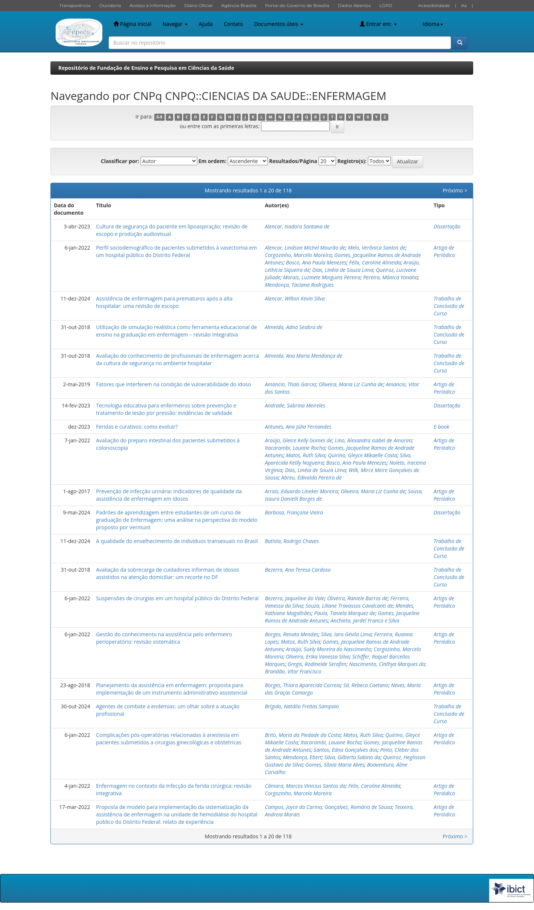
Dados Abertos (354, 5)
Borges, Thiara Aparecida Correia (302, 685)
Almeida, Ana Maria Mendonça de (303, 355)
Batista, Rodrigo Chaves (292, 541)
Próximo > (455, 190)
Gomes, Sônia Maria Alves (335, 764)
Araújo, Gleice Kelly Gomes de (298, 440)
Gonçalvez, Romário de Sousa (358, 806)
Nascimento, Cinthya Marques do (387, 663)
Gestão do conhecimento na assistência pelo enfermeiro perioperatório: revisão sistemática (164, 638)
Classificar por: (120, 161)
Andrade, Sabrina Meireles (295, 405)
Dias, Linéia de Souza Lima (342, 269)
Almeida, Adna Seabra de (293, 327)
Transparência (74, 5)
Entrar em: (378, 23)
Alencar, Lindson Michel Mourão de (305, 247)
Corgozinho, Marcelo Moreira (298, 255)
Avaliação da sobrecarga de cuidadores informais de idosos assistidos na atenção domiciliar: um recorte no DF (167, 573)
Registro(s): (351, 161)
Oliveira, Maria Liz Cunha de (351, 384)
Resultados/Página (293, 161)
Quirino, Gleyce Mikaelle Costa (362, 455)
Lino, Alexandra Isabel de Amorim (373, 440)
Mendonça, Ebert (302, 757)
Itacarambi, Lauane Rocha (295, 447)
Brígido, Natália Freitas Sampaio (302, 706)
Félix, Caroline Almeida (375, 262)
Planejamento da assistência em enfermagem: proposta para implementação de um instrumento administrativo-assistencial (171, 689)
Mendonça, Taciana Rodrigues (299, 284)
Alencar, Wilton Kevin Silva (295, 298)
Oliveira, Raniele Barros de (357, 598)
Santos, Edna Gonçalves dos (346, 749)
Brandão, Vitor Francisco (293, 671)
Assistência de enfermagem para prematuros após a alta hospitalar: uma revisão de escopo (164, 302)
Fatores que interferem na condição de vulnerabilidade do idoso (173, 384)
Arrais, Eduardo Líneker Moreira (301, 491)
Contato (233, 23)
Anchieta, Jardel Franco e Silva (365, 620)
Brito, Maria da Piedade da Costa (302, 734)
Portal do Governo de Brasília (297, 5)
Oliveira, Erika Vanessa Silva (317, 656)
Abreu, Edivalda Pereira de (311, 477)
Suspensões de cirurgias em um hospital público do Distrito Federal (177, 598)
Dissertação (447, 226)
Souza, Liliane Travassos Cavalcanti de (349, 605)
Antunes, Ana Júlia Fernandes (298, 426)
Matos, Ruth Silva (305, 455)
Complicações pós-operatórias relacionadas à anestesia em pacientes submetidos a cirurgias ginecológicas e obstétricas (168, 738)
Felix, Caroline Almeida (374, 785)
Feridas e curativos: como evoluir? (137, 426)
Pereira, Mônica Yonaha (390, 277)
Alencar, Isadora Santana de (297, 226)
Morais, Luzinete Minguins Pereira (321, 277)
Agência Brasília (238, 5)
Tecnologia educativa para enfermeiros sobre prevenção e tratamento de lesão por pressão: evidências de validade (166, 409)
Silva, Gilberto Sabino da (352, 757)
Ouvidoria (110, 5)
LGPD (385, 5)
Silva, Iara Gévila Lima (346, 634)
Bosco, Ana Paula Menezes (316, 262)
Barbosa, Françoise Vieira (294, 512)
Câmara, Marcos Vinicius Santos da (305, 785)
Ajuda (205, 23)
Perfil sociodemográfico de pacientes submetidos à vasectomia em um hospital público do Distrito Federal (176, 251)
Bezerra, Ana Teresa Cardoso (298, 569)
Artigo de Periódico (444, 251)
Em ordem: (212, 161)
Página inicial (132, 23)
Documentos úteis (278, 23)
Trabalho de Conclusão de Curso (449, 306)
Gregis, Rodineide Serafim (317, 663)
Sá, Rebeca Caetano (366, 685)
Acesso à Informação (152, 5)
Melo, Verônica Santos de (376, 247)
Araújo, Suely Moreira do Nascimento (328, 649)
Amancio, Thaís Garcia (290, 384)
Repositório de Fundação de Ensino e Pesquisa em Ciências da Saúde (146, 67)
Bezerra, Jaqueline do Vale (294, 598)
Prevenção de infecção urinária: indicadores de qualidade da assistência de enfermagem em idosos (169, 495)
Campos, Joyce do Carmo (293, 806)
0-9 (159, 117)
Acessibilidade (434, 5)
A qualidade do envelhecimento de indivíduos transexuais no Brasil (177, 541)
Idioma (433, 23)
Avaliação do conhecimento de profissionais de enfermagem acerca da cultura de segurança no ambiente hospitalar (177, 359)
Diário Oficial (198, 5)
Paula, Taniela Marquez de (344, 613)
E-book (441, 426)
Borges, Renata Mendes (291, 634)
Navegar (175, 23)
